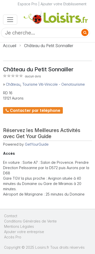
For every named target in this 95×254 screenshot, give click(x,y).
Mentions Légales (19, 226)
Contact (10, 216)
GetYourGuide (37, 144)
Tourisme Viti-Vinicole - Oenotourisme (53, 84)
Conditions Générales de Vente (30, 221)
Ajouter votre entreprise (24, 232)
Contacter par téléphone (33, 110)
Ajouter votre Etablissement (63, 4)
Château (13, 84)
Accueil (9, 45)
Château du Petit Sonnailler (48, 45)
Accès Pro (12, 237)
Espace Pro (27, 4)
